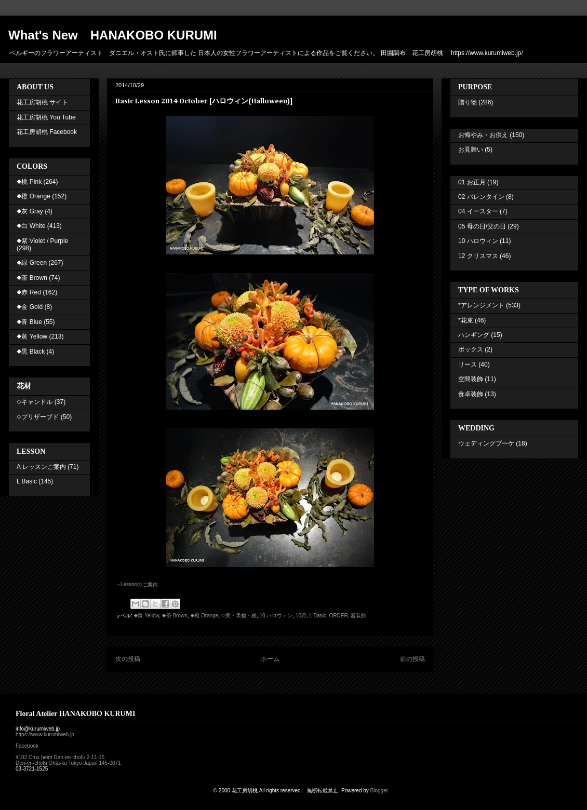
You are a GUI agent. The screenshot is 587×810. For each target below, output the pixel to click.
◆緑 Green (32, 262)
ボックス (470, 349)
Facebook (27, 746)
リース (467, 364)
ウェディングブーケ (486, 443)
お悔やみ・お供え (483, 135)
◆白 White (31, 226)
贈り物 (467, 102)
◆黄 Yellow (146, 615)
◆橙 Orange (204, 615)
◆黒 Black (31, 351)
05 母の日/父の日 (482, 226)
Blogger (379, 790)
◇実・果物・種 (239, 615)
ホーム (270, 659)
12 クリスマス (478, 256)
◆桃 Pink (29, 181)
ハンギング (473, 335)
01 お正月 (472, 182)
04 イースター (478, 211)
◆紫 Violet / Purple (42, 241)
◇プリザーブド (38, 417)
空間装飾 (470, 379)
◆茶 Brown (175, 615)
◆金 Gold (30, 306)
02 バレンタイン (481, 196)
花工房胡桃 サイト (42, 102)
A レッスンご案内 (41, 466)
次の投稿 (127, 659)
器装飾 (358, 615)
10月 (301, 615)
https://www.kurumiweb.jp (45, 734)
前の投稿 (412, 659)
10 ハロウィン (275, 615)
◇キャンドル (34, 402)
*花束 (465, 320)
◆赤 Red (29, 292)
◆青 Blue (29, 322)
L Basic (318, 615)
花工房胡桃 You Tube (46, 117)
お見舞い (470, 149)
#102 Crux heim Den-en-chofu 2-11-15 (60, 757)
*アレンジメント (481, 305)
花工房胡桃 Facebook (47, 132)
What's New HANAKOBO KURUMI (112, 35)
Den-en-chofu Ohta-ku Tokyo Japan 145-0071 (68, 763)
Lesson (139, 584)
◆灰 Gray (30, 211)
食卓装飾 (470, 394)
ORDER (338, 615)
